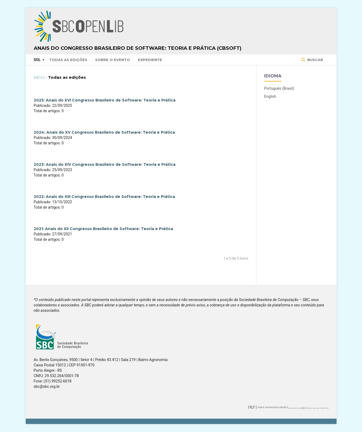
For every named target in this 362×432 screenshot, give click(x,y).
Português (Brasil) (279, 88)
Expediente (150, 60)
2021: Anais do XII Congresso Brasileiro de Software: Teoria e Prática (103, 228)
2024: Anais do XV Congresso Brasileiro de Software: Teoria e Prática (104, 132)
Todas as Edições (68, 60)
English (270, 96)
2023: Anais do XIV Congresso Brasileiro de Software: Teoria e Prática (105, 164)
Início (39, 77)
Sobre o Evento (112, 60)
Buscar (314, 60)
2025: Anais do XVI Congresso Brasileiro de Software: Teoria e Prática (105, 100)
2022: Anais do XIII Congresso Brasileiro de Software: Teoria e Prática (104, 196)
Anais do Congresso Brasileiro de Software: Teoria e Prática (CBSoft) (137, 48)
